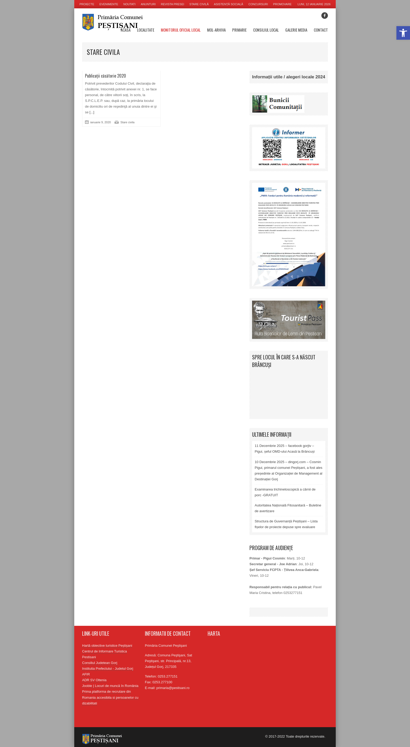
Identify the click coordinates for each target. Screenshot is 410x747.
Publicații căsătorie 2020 (105, 76)
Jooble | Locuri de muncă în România (110, 686)
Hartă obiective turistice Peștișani (107, 645)
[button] (403, 33)
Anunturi (148, 4)
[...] (91, 112)
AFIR (86, 674)
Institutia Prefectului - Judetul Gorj (107, 668)
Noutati (129, 4)
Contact (321, 30)
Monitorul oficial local (181, 30)
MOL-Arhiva (216, 30)
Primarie (239, 30)
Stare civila (128, 122)
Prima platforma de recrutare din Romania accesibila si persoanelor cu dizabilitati (110, 697)
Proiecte (86, 4)
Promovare (282, 4)
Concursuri (258, 4)
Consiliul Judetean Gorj (99, 663)
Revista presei (172, 4)
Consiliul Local (266, 30)
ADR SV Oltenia (94, 680)
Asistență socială (228, 4)
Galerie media (296, 30)
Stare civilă (199, 4)
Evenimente (108, 4)
